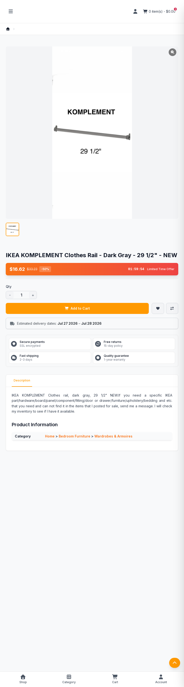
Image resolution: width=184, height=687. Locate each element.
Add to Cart (77, 308)
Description (22, 380)
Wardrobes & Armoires (113, 436)
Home (50, 436)
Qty (9, 286)
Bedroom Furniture (74, 436)
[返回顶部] (174, 663)
